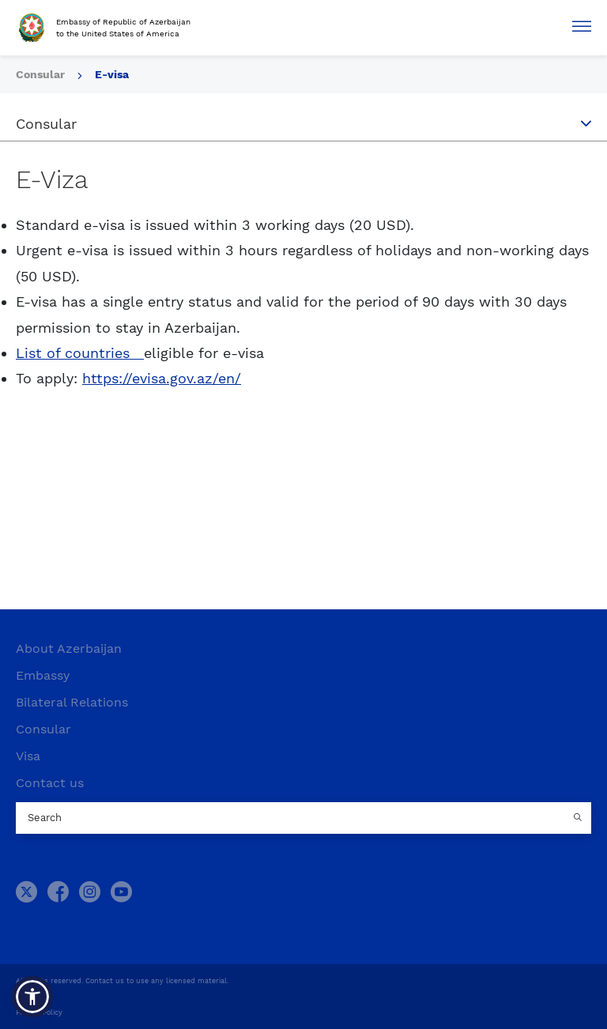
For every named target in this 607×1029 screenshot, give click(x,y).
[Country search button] (579, 818)
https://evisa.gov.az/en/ (161, 378)
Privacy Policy (39, 1012)
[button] (32, 996)
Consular (42, 74)
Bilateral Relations (72, 702)
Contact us (50, 782)
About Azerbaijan (69, 648)
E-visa (112, 74)
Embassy (43, 675)
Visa (28, 755)
